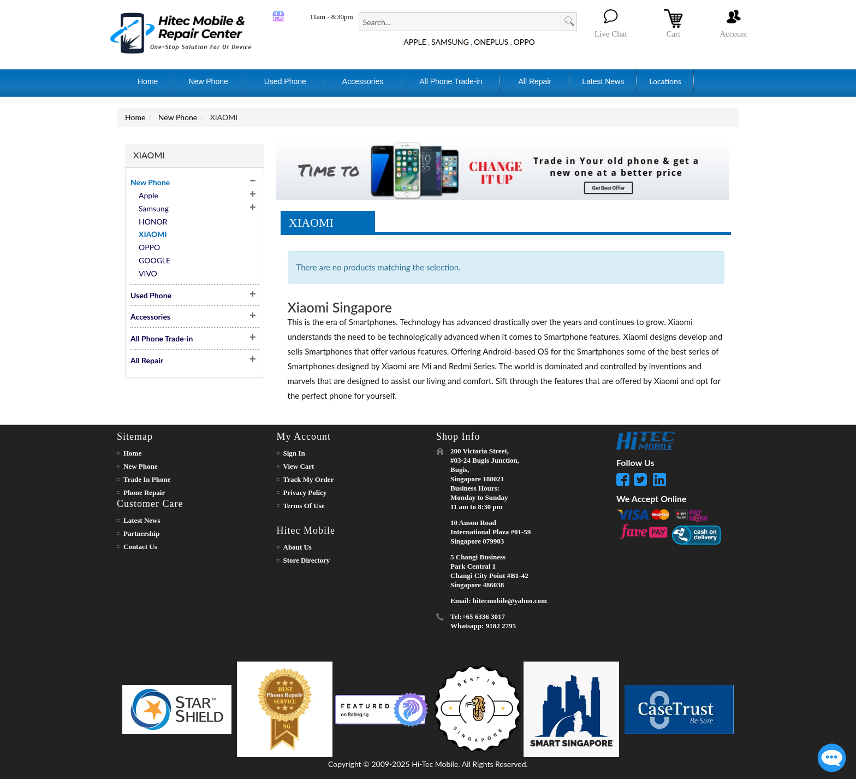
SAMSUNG (450, 41)
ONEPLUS (491, 41)
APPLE (414, 41)
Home (135, 117)
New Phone (177, 117)
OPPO (524, 41)
